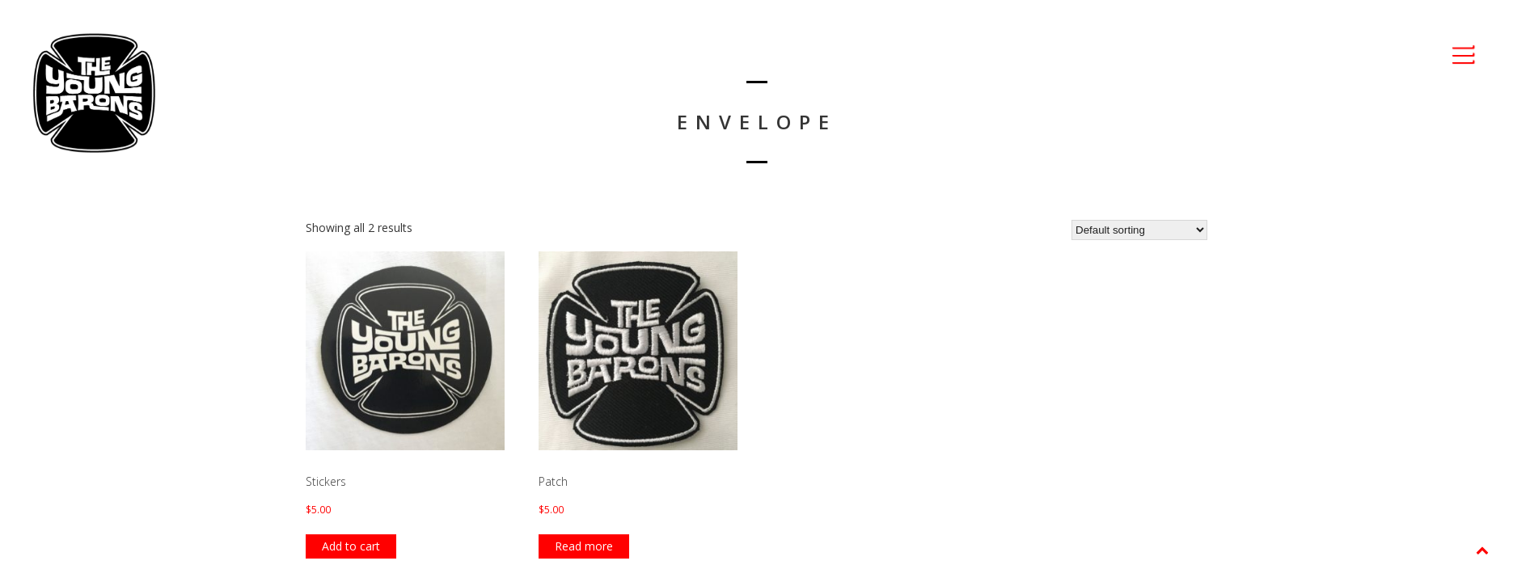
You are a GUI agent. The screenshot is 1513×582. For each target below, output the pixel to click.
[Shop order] (1139, 230)
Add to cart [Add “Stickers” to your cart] (351, 546)
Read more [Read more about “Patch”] (584, 546)
